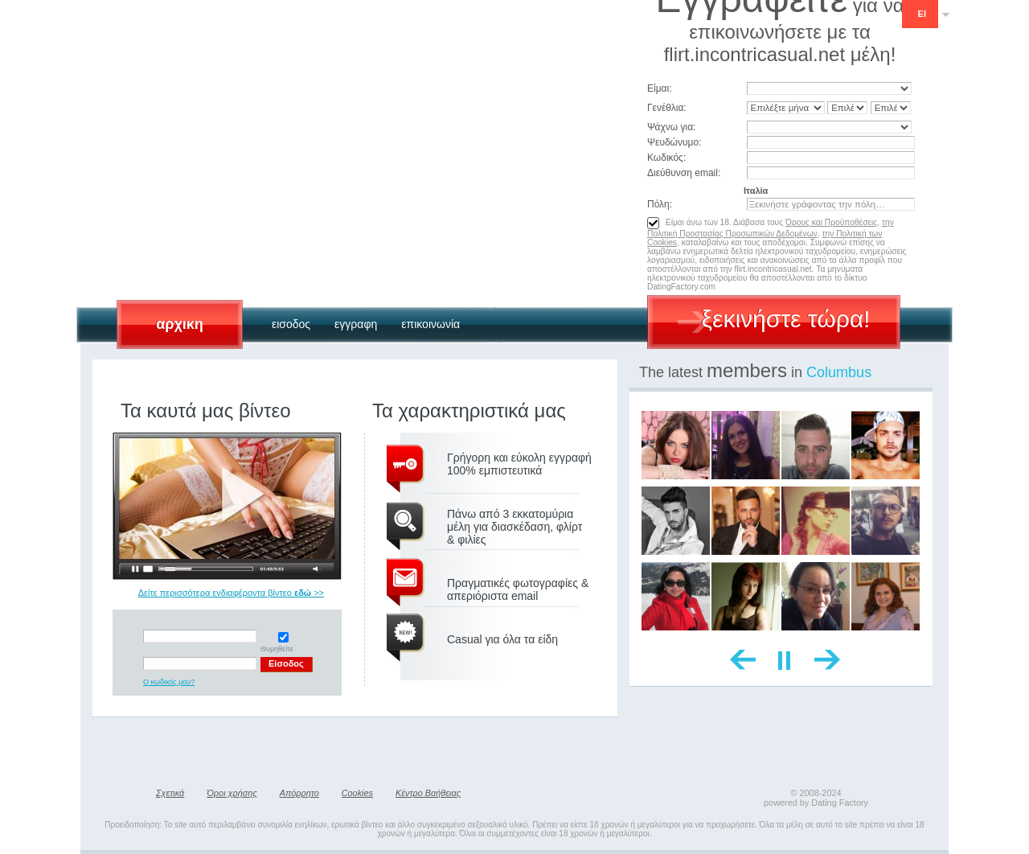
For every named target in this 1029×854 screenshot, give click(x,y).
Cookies (357, 793)
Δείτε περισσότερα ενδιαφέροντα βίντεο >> (231, 592)
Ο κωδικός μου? (169, 682)
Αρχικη (179, 324)
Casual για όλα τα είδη (502, 639)
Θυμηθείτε (283, 642)
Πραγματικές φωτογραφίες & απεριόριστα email (517, 589)
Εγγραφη (355, 324)
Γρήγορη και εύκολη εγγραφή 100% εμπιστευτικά (519, 464)
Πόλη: (659, 204)
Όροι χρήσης (231, 793)
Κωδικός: (666, 157)
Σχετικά (170, 793)
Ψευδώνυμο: (674, 142)
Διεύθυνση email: (683, 173)
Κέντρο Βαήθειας (428, 793)
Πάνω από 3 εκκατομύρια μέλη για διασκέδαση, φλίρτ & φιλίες (514, 526)
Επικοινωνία (430, 324)
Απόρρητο (299, 793)
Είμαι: (659, 88)
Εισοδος (291, 324)
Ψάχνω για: (671, 127)
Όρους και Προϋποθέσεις (831, 222)
